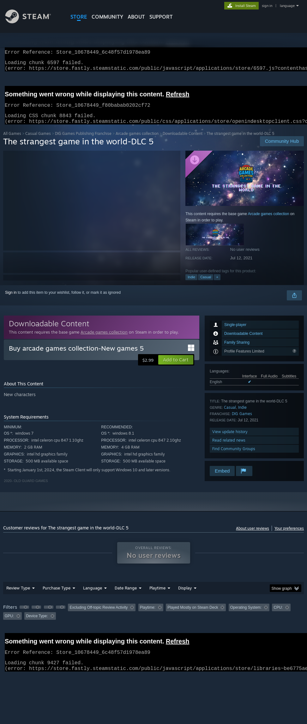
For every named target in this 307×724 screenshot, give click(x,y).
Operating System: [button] (246, 615)
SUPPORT (161, 17)
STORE (78, 17)
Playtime (157, 595)
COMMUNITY (107, 17)
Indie (191, 285)
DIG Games (242, 421)
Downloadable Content (182, 141)
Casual (205, 285)
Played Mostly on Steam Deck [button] (192, 615)
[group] (153, 619)
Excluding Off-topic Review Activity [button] (98, 615)
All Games (12, 141)
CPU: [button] (278, 615)
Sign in (11, 300)
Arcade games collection (137, 141)
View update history (230, 439)
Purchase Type (56, 595)
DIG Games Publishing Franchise (83, 141)
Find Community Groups (233, 456)
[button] (176, 367)
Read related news (228, 447)
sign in (267, 5)
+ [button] (217, 285)
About (136, 17)
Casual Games (38, 141)
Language (92, 595)
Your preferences (289, 536)
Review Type (18, 595)
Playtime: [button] (147, 615)
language (287, 5)
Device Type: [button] (37, 623)
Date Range (126, 595)
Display (185, 595)
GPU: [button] (9, 623)
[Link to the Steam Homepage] (33, 21)
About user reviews (252, 536)
